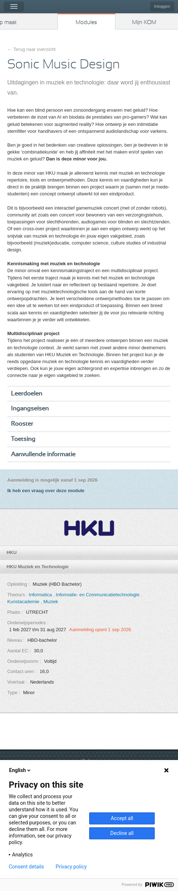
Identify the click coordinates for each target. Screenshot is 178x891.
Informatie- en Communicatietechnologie (98, 594)
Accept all (122, 818)
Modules (86, 22)
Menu (14, 6)
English (20, 770)
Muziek (50, 601)
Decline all (122, 833)
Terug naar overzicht (34, 49)
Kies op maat (8, 22)
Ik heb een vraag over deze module (45, 490)
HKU (12, 552)
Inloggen (162, 6)
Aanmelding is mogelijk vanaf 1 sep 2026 (52, 480)
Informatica (41, 594)
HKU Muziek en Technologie (37, 566)
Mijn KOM (144, 22)
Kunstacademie (24, 601)
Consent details (26, 867)
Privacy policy (71, 867)
